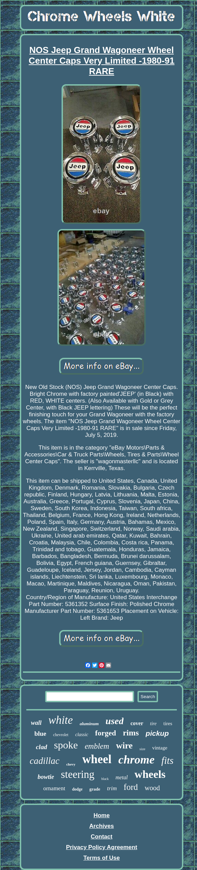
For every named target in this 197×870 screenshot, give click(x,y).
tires (167, 723)
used (115, 721)
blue (40, 733)
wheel (97, 759)
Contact (101, 836)
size (142, 749)
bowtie (46, 776)
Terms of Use (101, 858)
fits (167, 760)
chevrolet (60, 734)
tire (153, 723)
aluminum (89, 723)
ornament (54, 788)
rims (131, 732)
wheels (150, 774)
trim (112, 788)
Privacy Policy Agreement (101, 847)
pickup (157, 733)
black (105, 779)
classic (81, 734)
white (60, 720)
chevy (71, 764)
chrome (136, 759)
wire (124, 746)
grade (94, 789)
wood (152, 788)
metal (122, 777)
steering (77, 774)
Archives (101, 826)
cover (136, 723)
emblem (97, 746)
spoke (66, 745)
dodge (77, 789)
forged (105, 733)
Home (101, 815)
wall (36, 722)
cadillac (45, 761)
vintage (159, 748)
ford (130, 787)
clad (41, 747)
